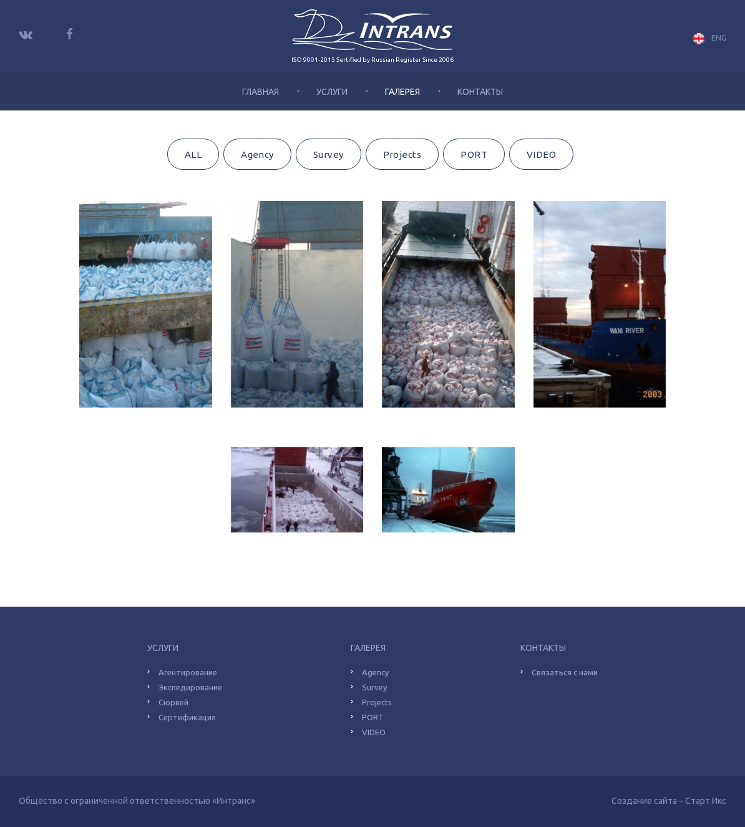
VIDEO (541, 154)
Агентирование (187, 672)
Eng (709, 38)
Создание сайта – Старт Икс (668, 801)
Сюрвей (173, 702)
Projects (402, 154)
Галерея (402, 92)
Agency (257, 154)
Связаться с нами (565, 672)
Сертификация (187, 717)
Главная (260, 92)
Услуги (332, 92)
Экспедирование (190, 687)
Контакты (480, 92)
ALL (193, 154)
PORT (473, 154)
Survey (328, 154)
